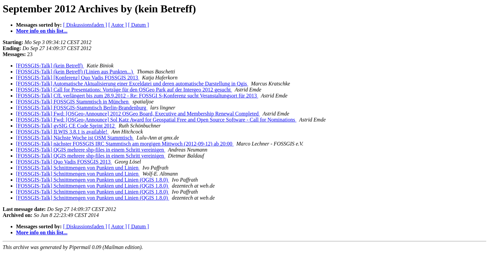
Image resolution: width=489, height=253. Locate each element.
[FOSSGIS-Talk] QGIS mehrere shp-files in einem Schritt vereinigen (90, 150)
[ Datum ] (138, 25)
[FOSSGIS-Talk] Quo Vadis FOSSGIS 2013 (64, 162)
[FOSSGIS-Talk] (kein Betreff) (50, 65)
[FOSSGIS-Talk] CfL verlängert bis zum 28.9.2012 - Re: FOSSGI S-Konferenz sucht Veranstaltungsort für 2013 (137, 95)
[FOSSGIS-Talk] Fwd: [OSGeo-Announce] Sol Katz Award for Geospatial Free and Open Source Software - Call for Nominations (156, 119)
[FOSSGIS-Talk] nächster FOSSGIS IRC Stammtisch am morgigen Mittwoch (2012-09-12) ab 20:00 (124, 144)
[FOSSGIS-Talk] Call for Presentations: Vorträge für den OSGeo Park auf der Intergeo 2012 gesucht (124, 89)
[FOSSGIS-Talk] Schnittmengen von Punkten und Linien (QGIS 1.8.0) (92, 180)
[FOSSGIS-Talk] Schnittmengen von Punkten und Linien (78, 168)
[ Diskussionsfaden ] (85, 25)
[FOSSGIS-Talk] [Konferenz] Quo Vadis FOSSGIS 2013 (77, 77)
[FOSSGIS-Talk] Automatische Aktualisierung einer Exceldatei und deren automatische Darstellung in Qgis (132, 83)
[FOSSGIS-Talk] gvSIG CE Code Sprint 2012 (66, 126)
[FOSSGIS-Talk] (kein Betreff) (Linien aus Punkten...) (75, 71)
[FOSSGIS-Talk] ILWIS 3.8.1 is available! (62, 132)
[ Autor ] (117, 25)
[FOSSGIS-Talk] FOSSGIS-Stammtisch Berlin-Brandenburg (82, 107)
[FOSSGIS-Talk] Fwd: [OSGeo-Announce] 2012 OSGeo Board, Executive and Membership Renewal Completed (138, 113)
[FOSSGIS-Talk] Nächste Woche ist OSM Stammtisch (75, 138)
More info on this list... (41, 31)
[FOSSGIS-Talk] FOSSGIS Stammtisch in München (73, 101)
